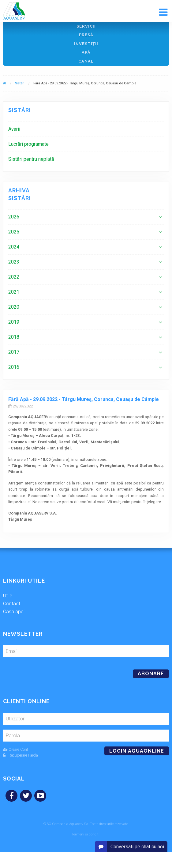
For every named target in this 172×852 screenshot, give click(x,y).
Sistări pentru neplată (31, 159)
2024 (13, 247)
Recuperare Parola (20, 755)
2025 (13, 232)
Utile (7, 596)
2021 (13, 292)
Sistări (19, 83)
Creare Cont (15, 749)
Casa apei (13, 612)
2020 (13, 307)
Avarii (14, 129)
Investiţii (86, 43)
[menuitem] (86, 129)
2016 (13, 367)
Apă (86, 52)
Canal (86, 61)
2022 (13, 277)
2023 (13, 262)
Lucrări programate (28, 144)
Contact (11, 604)
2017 (13, 352)
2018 (13, 337)
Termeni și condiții (86, 834)
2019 (13, 322)
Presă (86, 35)
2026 (13, 217)
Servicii (86, 26)
